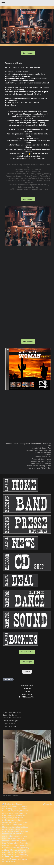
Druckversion (8, 804)
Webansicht (47, 804)
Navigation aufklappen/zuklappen (27, 3)
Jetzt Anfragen (28, 53)
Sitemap (19, 804)
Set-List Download (27, 652)
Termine (27, 672)
